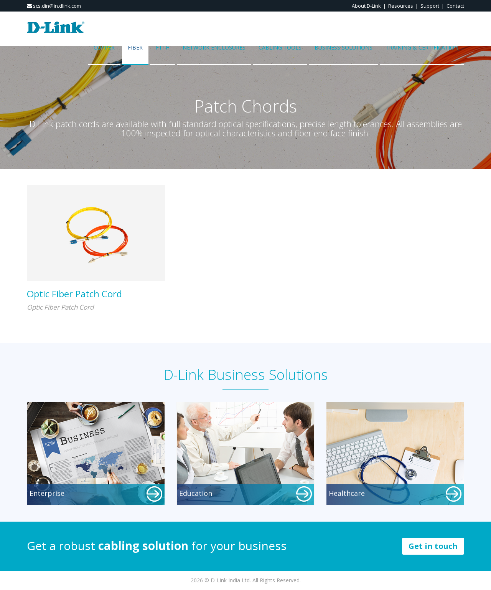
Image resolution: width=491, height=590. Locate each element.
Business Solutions (343, 47)
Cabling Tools (280, 47)
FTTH (163, 47)
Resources (400, 5)
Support (429, 5)
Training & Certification (422, 47)
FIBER (135, 47)
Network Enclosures (214, 47)
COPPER (104, 47)
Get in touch (433, 546)
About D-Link (366, 5)
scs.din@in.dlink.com (54, 5)
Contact (455, 5)
